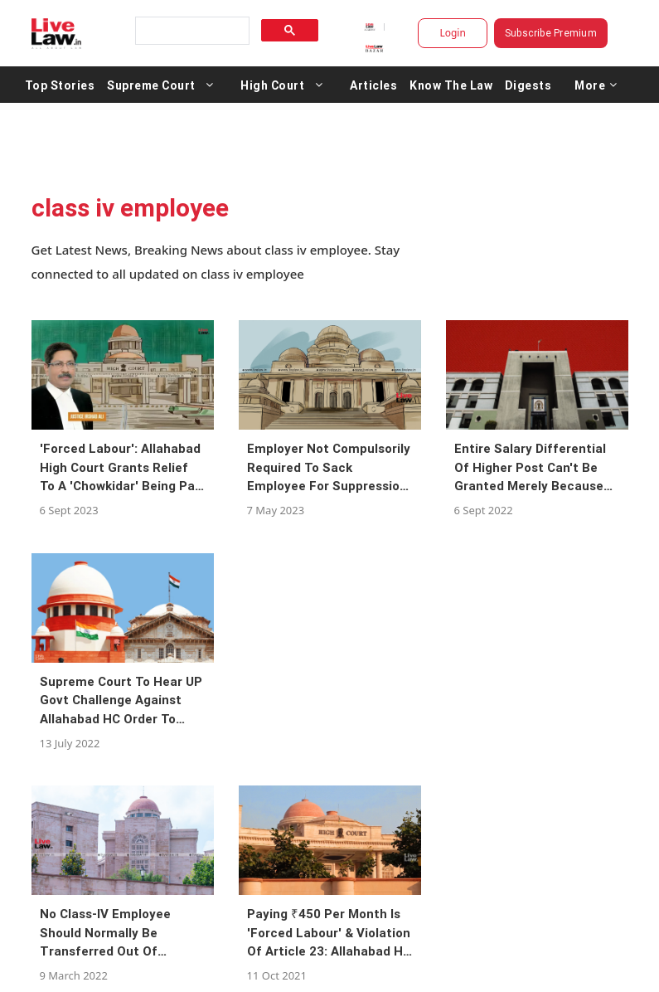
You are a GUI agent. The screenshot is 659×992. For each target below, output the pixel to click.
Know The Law (450, 84)
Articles (373, 84)
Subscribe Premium (551, 33)
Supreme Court (151, 84)
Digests (528, 84)
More (596, 84)
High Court (272, 84)
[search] (190, 31)
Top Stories (60, 84)
